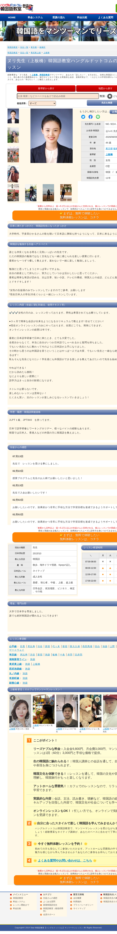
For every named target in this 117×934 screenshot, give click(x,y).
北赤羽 (78, 654)
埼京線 (13, 654)
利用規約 (77, 901)
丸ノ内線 (14, 673)
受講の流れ (58, 17)
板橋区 (43, 47)
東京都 (34, 47)
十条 (62, 654)
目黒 (22, 646)
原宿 (47, 646)
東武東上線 (36, 53)
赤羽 (69, 654)
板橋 (54, 654)
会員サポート (49, 914)
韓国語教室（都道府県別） (53, 909)
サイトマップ (79, 908)
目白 (97, 646)
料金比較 (82, 17)
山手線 (13, 646)
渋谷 (40, 646)
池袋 (104, 646)
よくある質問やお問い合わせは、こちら (65, 860)
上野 (112, 646)
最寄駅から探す (46, 88)
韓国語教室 (13, 47)
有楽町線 (14, 678)
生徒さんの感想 (50, 898)
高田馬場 (87, 646)
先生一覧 (24, 47)
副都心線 (14, 682)
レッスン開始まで (21, 905)
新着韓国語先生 (50, 905)
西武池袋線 (15, 668)
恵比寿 (31, 646)
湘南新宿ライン (18, 659)
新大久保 (75, 646)
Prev (12, 698)
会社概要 (77, 898)
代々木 (56, 646)
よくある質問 (49, 901)
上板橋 (47, 53)
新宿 (64, 646)
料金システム (35, 17)
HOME (12, 17)
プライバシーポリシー (83, 905)
